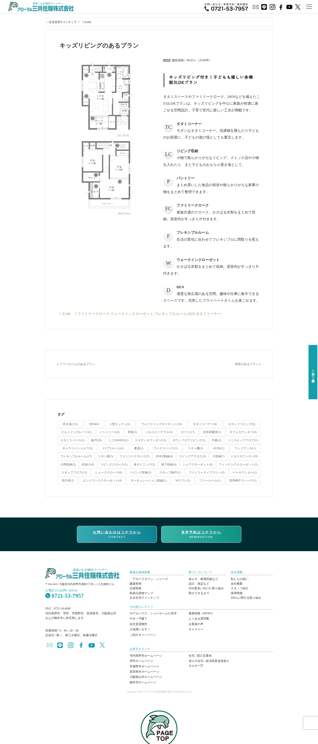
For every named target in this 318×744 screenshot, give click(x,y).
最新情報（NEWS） (202, 613)
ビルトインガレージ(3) (76, 432)
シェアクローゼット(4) (197, 464)
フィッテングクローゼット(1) (238, 464)
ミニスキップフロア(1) (243, 440)
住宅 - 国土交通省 (200, 655)
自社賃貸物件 (138, 624)
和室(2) (132, 432)
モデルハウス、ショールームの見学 (153, 613)
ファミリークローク (93, 314)
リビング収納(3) (140, 472)
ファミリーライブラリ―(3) (206, 472)
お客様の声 (196, 624)
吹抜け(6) (88, 464)
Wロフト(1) (183, 480)
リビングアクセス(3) (192, 456)
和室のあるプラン (247, 364)
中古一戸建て (138, 618)
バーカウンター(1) (245, 472)
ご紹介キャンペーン (143, 634)
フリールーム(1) (209, 480)
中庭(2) (216, 440)
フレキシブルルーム (170, 314)
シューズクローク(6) (108, 472)
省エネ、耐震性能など (203, 579)
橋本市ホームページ (143, 682)
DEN (191, 314)
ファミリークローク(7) (134, 456)
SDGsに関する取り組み (246, 597)
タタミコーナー (208, 314)
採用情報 (237, 593)
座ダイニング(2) (144, 464)
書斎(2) (138, 448)
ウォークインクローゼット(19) (161, 424)
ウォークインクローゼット (131, 314)
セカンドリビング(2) (241, 424)
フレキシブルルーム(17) (76, 456)
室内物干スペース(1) (242, 480)
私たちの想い (239, 579)
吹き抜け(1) (70, 424)
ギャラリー (196, 629)
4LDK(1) (218, 448)
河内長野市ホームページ (146, 655)
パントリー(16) (109, 432)
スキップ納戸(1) (169, 472)
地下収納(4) (168, 464)
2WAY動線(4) (164, 456)
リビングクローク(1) (113, 464)
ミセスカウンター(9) (244, 456)
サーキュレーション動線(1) (148, 480)
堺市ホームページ (141, 661)
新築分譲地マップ (141, 593)
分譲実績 (135, 588)
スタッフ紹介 (239, 588)
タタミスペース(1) (72, 440)
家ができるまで (199, 593)
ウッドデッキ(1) (245, 448)
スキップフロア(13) (74, 472)
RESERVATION (201, 534)
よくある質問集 (199, 618)
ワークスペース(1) (165, 448)
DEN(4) (94, 424)
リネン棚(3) (195, 448)
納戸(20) (96, 440)
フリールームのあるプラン (77, 364)
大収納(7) (218, 456)
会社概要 (237, 583)
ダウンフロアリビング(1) (188, 440)
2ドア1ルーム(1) (113, 448)
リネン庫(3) (105, 456)
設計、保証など (199, 583)
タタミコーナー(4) (205, 424)
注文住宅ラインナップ (62, 22)
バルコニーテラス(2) (158, 432)
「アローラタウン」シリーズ (149, 579)
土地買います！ (140, 629)
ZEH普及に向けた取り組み (206, 588)
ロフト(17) (188, 432)
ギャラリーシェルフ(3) (77, 448)
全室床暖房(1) (212, 432)
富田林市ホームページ (144, 671)
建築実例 (135, 583)
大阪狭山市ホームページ (146, 677)
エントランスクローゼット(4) (102, 480)
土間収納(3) (67, 464)
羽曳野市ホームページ (144, 666)
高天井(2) (68, 480)
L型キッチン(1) (120, 424)
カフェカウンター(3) (242, 432)
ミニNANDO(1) (118, 440)
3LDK (87, 22)
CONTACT (117, 534)
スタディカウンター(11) (150, 440)
